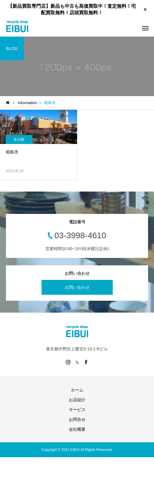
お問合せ (77, 419)
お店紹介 (77, 399)
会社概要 (77, 429)
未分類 (19, 139)
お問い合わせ (77, 287)
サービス (77, 409)
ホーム (77, 390)
